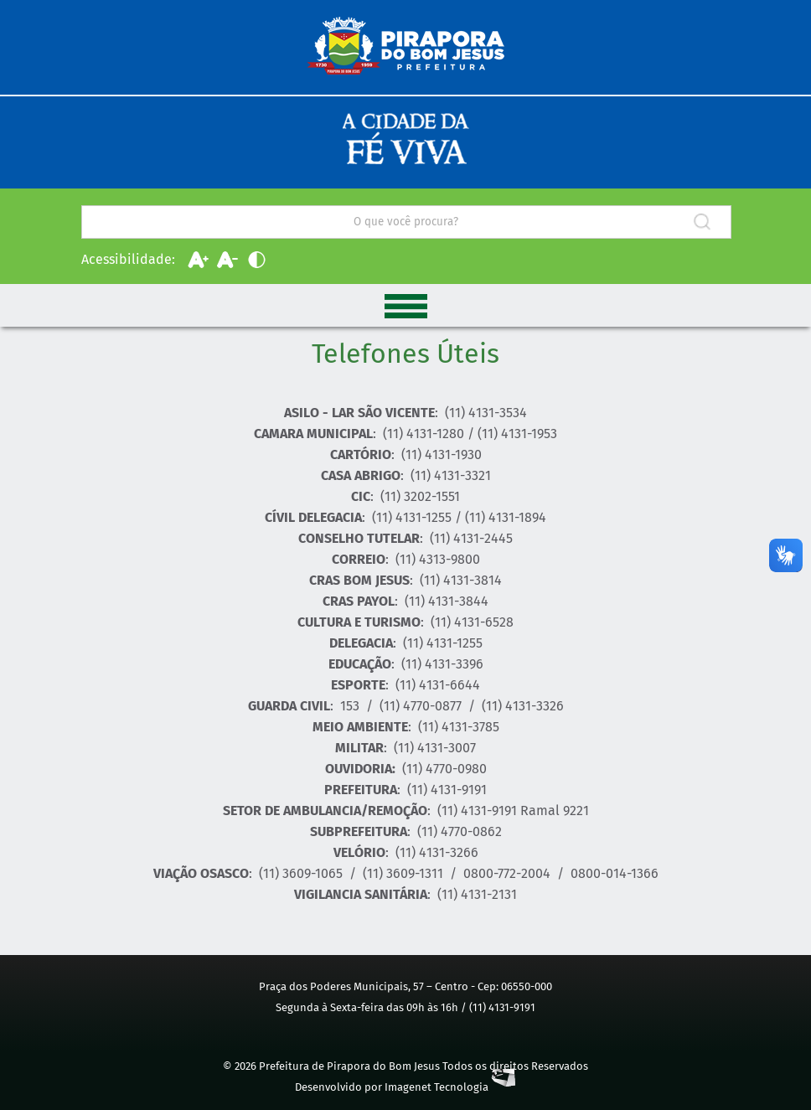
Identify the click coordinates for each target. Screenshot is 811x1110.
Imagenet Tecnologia (450, 1087)
